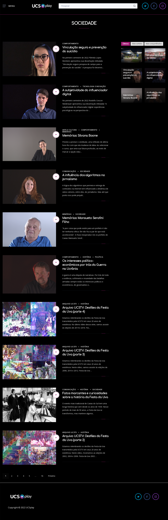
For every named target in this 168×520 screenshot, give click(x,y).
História (87, 257)
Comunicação (69, 171)
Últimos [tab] (125, 44)
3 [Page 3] (17, 476)
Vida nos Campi (130, 58)
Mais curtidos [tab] (137, 44)
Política (99, 257)
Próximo (51, 476)
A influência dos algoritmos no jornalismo (154, 95)
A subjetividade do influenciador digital (154, 75)
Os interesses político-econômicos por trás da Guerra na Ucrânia (84, 264)
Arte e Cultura (69, 130)
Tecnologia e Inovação (94, 86)
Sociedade (85, 171)
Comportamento (70, 43)
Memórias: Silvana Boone (80, 135)
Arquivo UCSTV (69, 304)
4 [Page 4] (23, 476)
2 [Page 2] (11, 476)
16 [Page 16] (42, 476)
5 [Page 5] (29, 476)
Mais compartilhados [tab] (154, 44)
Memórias (67, 132)
